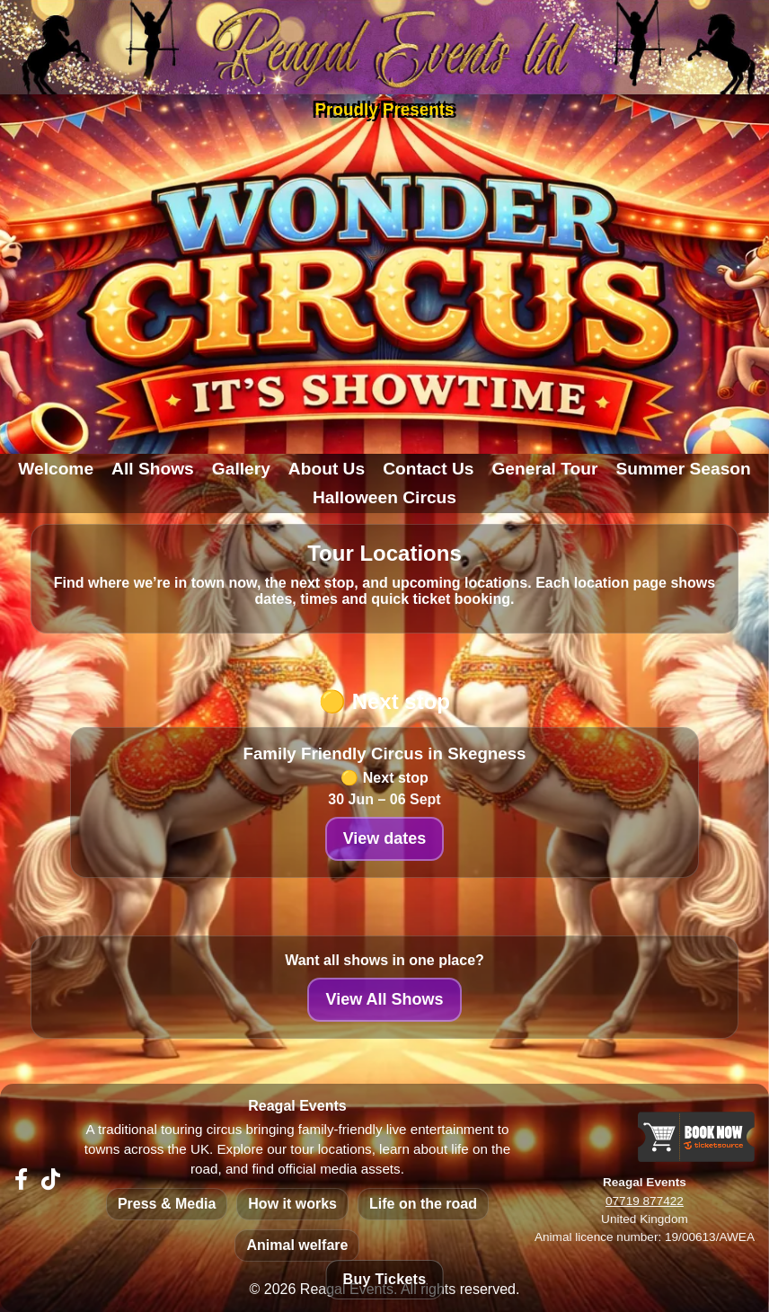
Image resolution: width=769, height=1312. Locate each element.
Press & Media (167, 1203)
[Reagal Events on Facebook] (21, 1179)
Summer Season (682, 468)
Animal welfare (297, 1245)
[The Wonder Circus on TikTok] (50, 1179)
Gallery (241, 468)
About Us (326, 468)
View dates (385, 838)
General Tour (544, 468)
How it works (292, 1203)
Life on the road (423, 1203)
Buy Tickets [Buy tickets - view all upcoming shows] (385, 1279)
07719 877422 (644, 1201)
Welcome (55, 468)
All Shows (152, 468)
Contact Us (428, 468)
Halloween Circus (384, 497)
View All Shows (384, 999)
